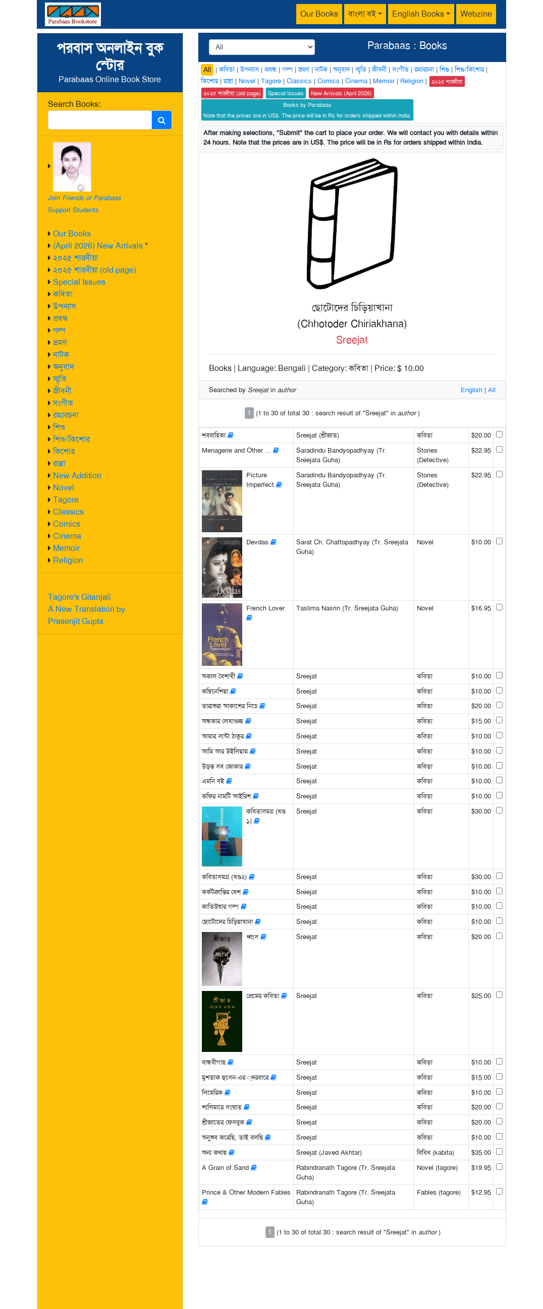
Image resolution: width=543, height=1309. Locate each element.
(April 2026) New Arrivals (98, 245)
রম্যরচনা (66, 415)
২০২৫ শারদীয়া (75, 258)
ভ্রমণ (60, 342)
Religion (68, 560)
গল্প (59, 330)
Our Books (319, 14)
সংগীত (63, 403)
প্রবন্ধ (60, 318)
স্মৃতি (60, 378)
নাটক (61, 354)
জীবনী (62, 391)
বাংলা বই (362, 14)
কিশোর (64, 451)
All (207, 69)
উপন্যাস (64, 306)
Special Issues (79, 282)
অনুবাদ (63, 366)
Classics (68, 512)
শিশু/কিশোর (71, 439)
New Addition (77, 475)
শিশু (59, 427)
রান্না (59, 463)
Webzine (476, 14)
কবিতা (63, 294)
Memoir (66, 548)
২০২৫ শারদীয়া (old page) (94, 270)
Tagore (66, 499)
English (471, 390)
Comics (66, 524)
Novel (63, 487)
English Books (418, 14)
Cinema (67, 536)
